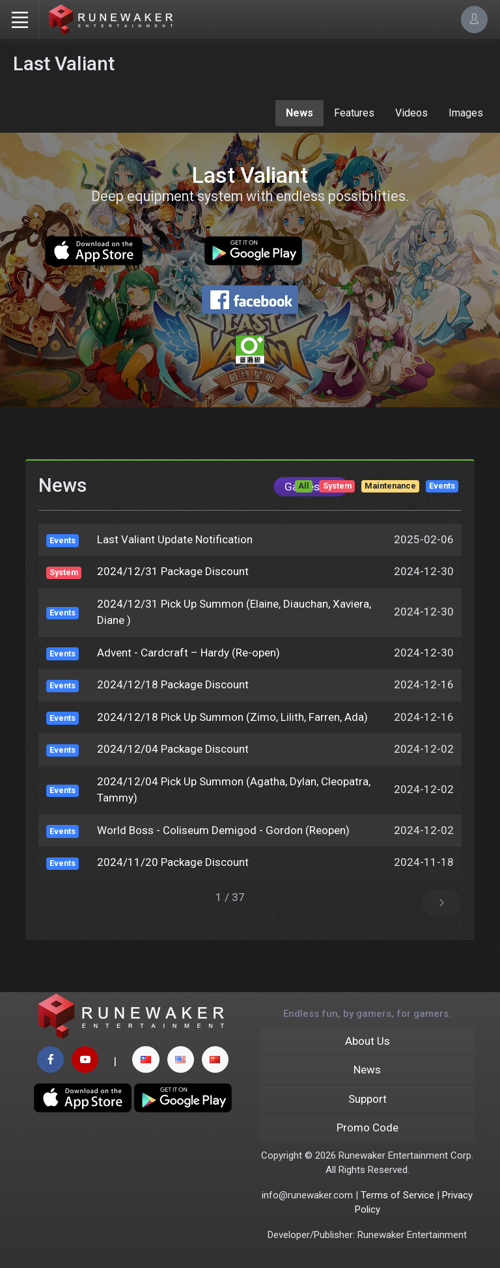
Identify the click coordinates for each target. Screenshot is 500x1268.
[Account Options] (474, 19)
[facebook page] (50, 1059)
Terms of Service (397, 1195)
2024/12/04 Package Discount (173, 748)
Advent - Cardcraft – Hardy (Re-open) (188, 652)
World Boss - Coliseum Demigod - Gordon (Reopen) (223, 830)
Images (466, 113)
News (299, 113)
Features (354, 113)
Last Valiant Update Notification (175, 539)
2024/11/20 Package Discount (173, 862)
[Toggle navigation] (19, 19)
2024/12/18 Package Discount (173, 684)
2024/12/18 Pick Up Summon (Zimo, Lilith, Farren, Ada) (232, 716)
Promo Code (367, 1127)
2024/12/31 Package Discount (173, 571)
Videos (411, 113)
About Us (367, 1040)
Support (367, 1098)
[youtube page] (85, 1059)
